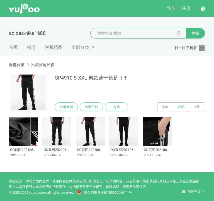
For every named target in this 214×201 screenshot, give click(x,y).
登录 (170, 8)
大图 (197, 107)
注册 (186, 8)
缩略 (165, 107)
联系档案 (53, 47)
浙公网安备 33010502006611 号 (104, 193)
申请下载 (91, 107)
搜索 (195, 33)
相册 (31, 47)
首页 (13, 47)
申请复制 (66, 107)
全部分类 (80, 47)
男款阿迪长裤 (42, 65)
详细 (181, 107)
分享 (116, 107)
